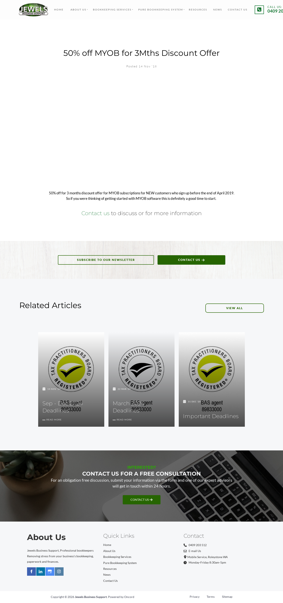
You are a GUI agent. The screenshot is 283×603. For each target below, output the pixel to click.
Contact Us (237, 9)
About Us (78, 9)
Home (59, 9)
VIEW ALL (256, 306)
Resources (198, 9)
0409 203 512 (195, 545)
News (217, 9)
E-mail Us (192, 551)
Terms (211, 596)
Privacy (195, 596)
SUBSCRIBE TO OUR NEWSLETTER (106, 258)
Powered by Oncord (121, 597)
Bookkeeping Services (112, 9)
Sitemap (227, 596)
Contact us (95, 213)
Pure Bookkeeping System (160, 9)
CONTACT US (191, 258)
